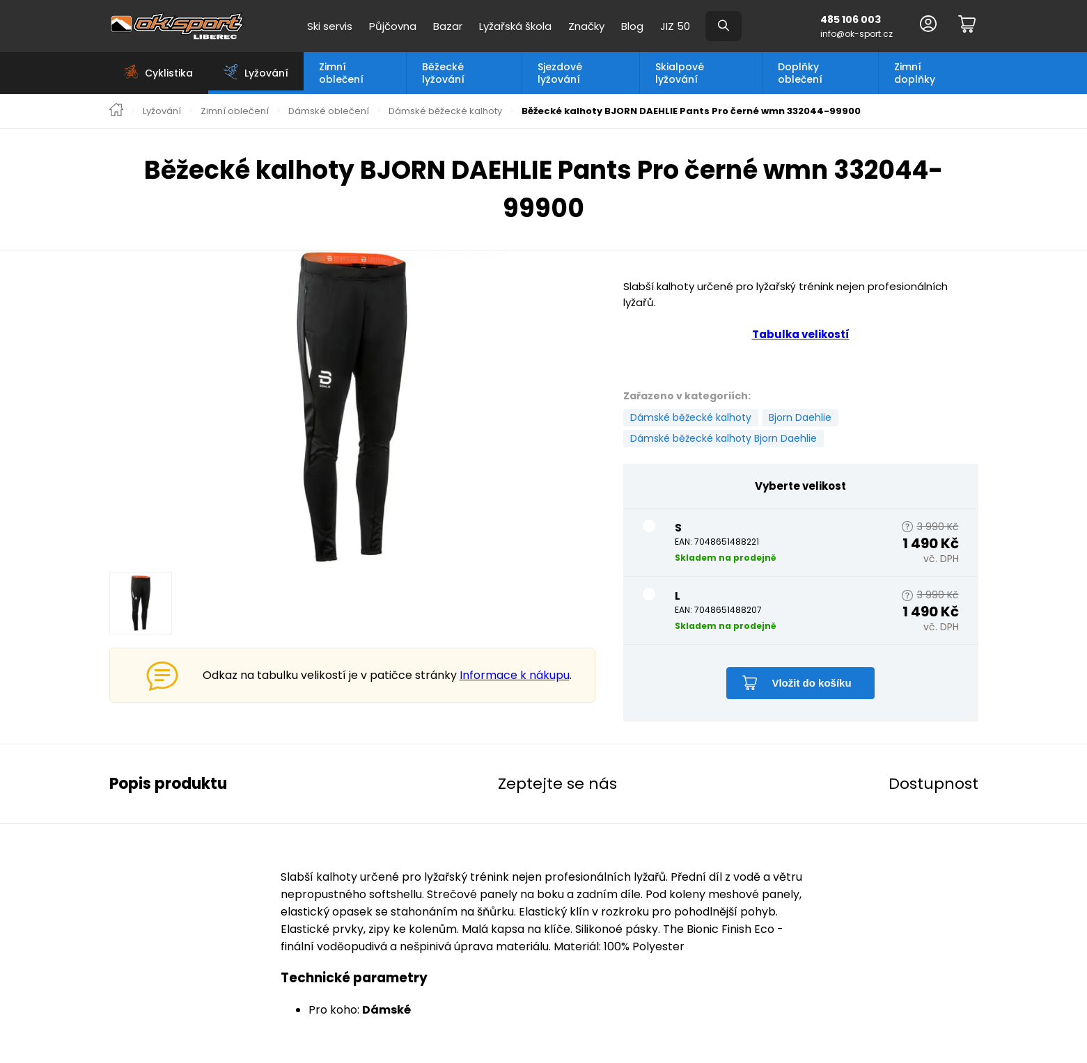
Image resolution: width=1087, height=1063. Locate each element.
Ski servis (329, 26)
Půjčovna (392, 26)
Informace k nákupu (515, 675)
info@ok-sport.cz (856, 34)
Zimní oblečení (341, 73)
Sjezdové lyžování (560, 73)
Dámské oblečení (328, 111)
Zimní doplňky (914, 73)
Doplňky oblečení (800, 73)
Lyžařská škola (515, 26)
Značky (586, 26)
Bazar (447, 26)
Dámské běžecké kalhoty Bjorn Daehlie (723, 438)
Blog (632, 26)
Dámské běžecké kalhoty (445, 111)
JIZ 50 (675, 26)
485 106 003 (850, 19)
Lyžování (162, 111)
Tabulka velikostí (801, 334)
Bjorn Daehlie (800, 417)
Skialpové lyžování (679, 73)
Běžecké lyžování (443, 73)
